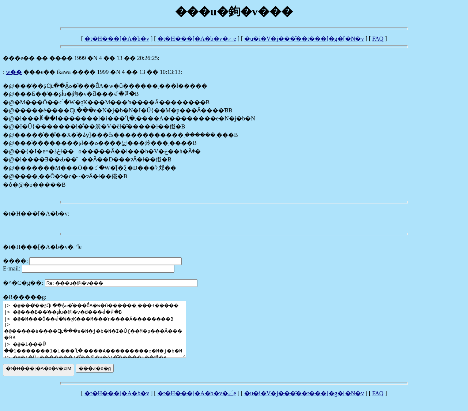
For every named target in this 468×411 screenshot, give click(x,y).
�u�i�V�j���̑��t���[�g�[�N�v (304, 39)
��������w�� (14, 72)
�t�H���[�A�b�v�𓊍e (197, 39)
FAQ (378, 39)
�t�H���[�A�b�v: (36, 213)
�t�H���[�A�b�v (116, 39)
